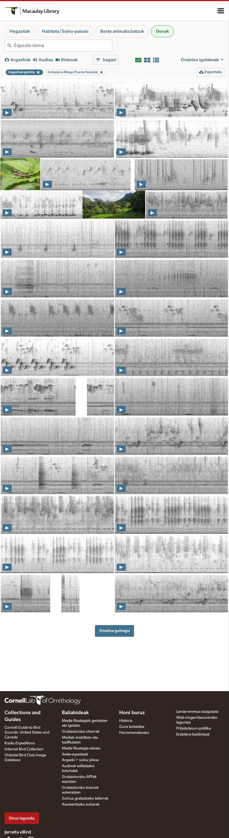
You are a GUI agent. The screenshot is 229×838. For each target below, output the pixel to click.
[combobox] (63, 45)
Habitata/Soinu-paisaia (65, 31)
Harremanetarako (134, 733)
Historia (125, 721)
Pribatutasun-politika (193, 728)
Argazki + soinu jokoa (80, 760)
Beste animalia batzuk (122, 31)
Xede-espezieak (75, 754)
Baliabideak (75, 712)
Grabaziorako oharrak (81, 732)
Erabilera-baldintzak (193, 734)
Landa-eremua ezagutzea (197, 712)
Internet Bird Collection (24, 749)
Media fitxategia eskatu (81, 748)
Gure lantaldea (131, 727)
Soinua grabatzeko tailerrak (85, 798)
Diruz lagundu (22, 818)
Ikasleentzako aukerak (81, 804)
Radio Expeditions (20, 743)
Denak (162, 31)
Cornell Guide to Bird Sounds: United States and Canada (27, 732)
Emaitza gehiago (115, 630)
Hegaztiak (19, 31)
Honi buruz (132, 712)
